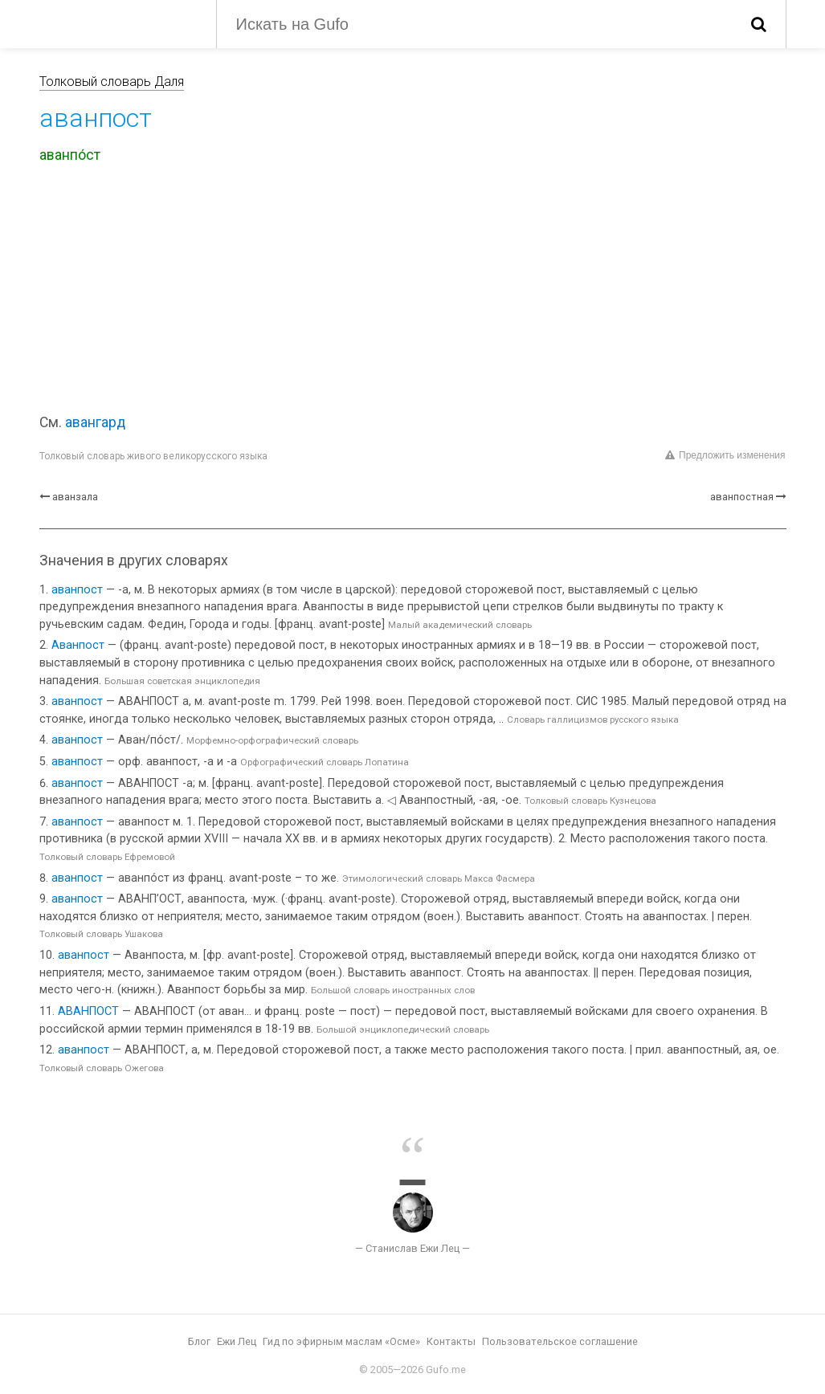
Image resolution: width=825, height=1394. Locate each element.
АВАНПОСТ (88, 1011)
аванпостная (742, 497)
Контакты (451, 1341)
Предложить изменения (725, 455)
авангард (95, 422)
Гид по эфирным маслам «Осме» (341, 1341)
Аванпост (77, 645)
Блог (199, 1341)
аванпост (77, 590)
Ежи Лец (236, 1341)
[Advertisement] (412, 291)
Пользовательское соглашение (560, 1341)
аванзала (75, 497)
